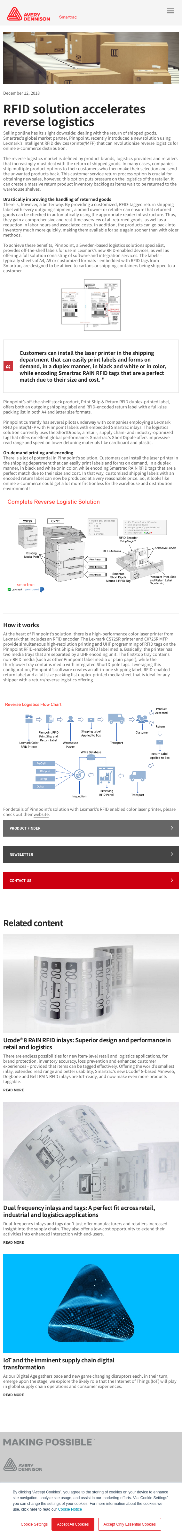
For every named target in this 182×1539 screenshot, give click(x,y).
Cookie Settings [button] (34, 1524)
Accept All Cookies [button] (73, 1524)
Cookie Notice (70, 1509)
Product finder (91, 827)
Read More (13, 1089)
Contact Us (91, 880)
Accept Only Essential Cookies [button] (130, 1524)
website (41, 814)
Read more (13, 1394)
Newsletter (91, 854)
